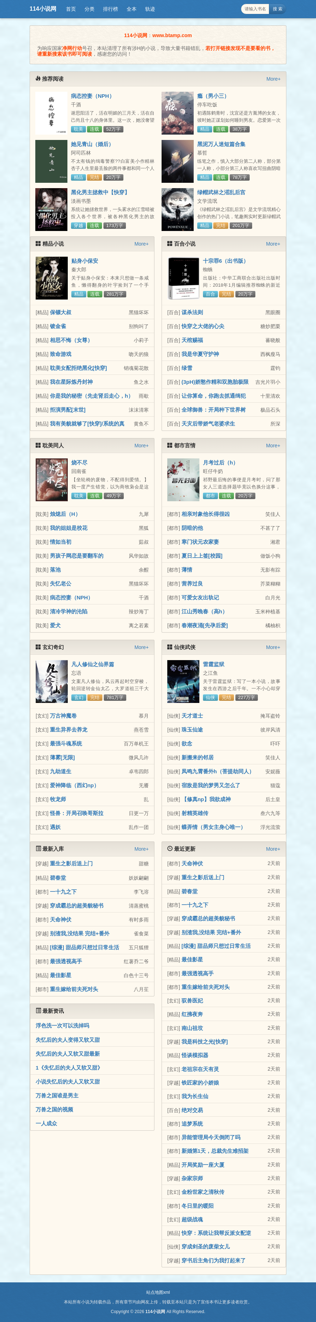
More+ (273, 79)
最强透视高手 (66, 961)
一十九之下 (63, 892)
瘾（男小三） (213, 96)
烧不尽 (79, 462)
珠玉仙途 (192, 730)
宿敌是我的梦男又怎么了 (211, 785)
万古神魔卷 (63, 716)
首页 (71, 9)
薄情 (187, 570)
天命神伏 (60, 919)
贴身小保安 (84, 261)
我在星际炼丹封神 (71, 382)
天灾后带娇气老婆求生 (208, 424)
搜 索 (277, 8)
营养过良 (192, 583)
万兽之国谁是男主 (57, 1095)
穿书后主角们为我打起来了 (214, 1260)
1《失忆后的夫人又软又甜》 (69, 1068)
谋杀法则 (192, 312)
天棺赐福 (192, 340)
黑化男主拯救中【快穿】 (100, 192)
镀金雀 (58, 326)
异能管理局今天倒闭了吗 (211, 1137)
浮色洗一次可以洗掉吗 (62, 1025)
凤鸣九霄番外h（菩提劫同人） (218, 771)
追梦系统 (192, 1124)
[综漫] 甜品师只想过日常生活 (84, 947)
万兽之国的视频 (54, 1109)
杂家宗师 (192, 1178)
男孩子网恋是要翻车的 (76, 556)
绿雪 (187, 368)
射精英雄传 (195, 813)
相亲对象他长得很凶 (206, 514)
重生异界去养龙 (68, 730)
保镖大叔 (60, 312)
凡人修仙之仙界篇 (92, 664)
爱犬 (55, 625)
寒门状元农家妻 (200, 542)
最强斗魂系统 (66, 743)
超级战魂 (192, 1219)
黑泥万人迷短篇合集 (221, 144)
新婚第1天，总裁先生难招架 (215, 1151)
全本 (132, 9)
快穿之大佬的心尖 (203, 326)
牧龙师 (58, 799)
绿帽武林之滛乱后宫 (221, 192)
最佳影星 (60, 975)
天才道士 (192, 716)
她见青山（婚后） (92, 144)
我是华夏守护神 (200, 354)
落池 (55, 570)
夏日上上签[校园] (202, 556)
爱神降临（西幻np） (74, 785)
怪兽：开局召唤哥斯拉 (76, 813)
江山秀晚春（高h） (205, 611)
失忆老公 (60, 583)
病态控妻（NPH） (92, 96)
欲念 (187, 743)
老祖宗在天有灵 (200, 1069)
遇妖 (55, 827)
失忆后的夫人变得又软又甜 (68, 1040)
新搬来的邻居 (198, 757)
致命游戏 (60, 354)
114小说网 (43, 9)
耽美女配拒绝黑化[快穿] (78, 368)
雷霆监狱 (213, 664)
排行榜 (110, 9)
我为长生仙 (195, 1096)
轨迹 (150, 9)
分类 (90, 9)
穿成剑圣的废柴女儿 (206, 1246)
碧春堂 (58, 878)
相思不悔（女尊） (71, 340)
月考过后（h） (220, 462)
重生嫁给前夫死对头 (74, 989)
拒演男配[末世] (68, 410)
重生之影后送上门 (71, 863)
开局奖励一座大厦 (203, 1165)
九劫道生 (60, 771)
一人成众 (46, 1123)
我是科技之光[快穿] (205, 1042)
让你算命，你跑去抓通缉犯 (214, 396)
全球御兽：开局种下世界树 (214, 410)
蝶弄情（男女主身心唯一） (214, 827)
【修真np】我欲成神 (206, 799)
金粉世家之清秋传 (203, 1192)
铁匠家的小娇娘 (200, 1083)
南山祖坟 (192, 1028)
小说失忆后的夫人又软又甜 (68, 1082)
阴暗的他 (192, 528)
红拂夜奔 (192, 1014)
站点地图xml (158, 1292)
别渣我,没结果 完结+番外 (79, 933)
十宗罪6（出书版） (226, 261)
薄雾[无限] (62, 757)
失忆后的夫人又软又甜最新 (68, 1054)
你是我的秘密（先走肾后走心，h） (91, 396)
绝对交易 (192, 1110)
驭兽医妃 (192, 1000)
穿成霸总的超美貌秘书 (76, 906)
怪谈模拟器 (195, 1055)
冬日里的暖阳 (198, 1206)
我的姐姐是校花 (68, 528)
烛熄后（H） (65, 514)
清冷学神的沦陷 (68, 611)
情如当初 (60, 542)
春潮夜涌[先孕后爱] (205, 625)
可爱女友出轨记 (200, 597)
